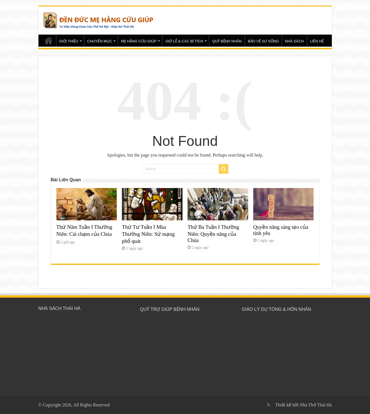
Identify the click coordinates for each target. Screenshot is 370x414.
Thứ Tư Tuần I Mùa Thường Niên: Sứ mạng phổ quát (148, 234)
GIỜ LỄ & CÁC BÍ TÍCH (184, 41)
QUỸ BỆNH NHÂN (227, 41)
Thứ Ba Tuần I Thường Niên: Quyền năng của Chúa (213, 233)
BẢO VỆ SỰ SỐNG (263, 41)
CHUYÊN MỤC (99, 41)
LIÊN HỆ (317, 41)
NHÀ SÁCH (294, 41)
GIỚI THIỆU (68, 41)
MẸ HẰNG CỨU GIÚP (138, 41)
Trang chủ (48, 40)
